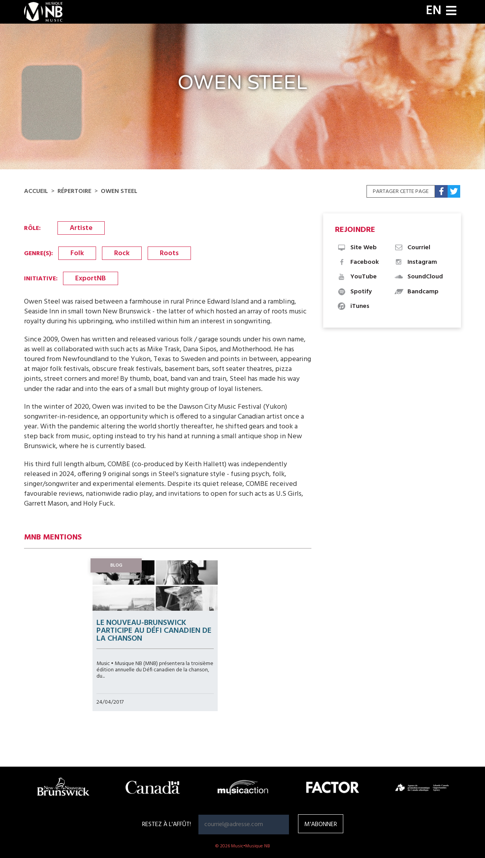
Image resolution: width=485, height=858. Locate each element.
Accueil (36, 191)
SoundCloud (418, 277)
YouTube (357, 277)
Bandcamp (416, 292)
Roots (169, 253)
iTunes (353, 306)
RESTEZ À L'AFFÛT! (166, 824)
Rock (122, 253)
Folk (77, 253)
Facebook (358, 262)
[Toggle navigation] (451, 12)
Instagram (415, 262)
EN (433, 11)
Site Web (357, 248)
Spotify (354, 292)
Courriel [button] (412, 248)
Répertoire (74, 191)
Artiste (81, 228)
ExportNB (90, 278)
